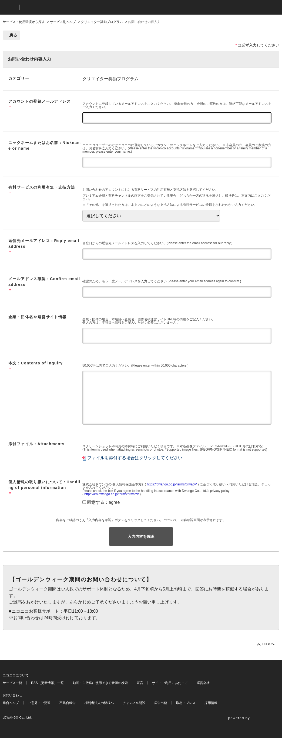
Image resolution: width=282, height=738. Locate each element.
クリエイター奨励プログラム (102, 22)
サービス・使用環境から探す (24, 22)
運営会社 (203, 683)
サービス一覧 (12, 683)
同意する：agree (103, 502)
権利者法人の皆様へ (99, 703)
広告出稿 (160, 703)
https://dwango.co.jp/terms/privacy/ (172, 484)
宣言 (140, 683)
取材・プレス (186, 703)
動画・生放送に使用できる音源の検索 (100, 683)
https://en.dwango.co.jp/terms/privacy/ (111, 494)
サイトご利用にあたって (170, 683)
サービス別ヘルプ (63, 22)
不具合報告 (67, 703)
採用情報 (210, 703)
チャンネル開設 (134, 703)
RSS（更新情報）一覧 (47, 683)
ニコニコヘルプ (52, 7)
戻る (13, 35)
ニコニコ (10, 7)
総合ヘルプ (11, 703)
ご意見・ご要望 (39, 703)
